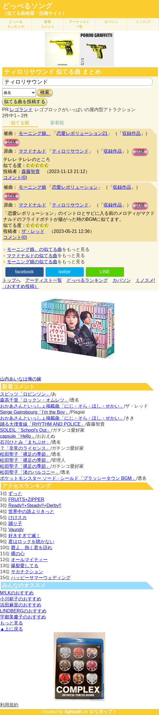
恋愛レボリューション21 (82, 133)
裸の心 (18, 553)
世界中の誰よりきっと (31, 511)
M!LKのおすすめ (17, 592)
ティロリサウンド (70, 151)
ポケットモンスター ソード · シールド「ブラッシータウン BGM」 (68, 478)
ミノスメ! (142, 22)
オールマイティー (29, 559)
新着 (48, 24)
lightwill (73, 711)
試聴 (11, 142)
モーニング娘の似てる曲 (32, 261)
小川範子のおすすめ (20, 598)
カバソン (111, 22)
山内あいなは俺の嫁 (20, 378)
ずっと (15, 493)
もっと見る (11, 622)
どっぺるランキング (87, 280)
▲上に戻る (11, 628)
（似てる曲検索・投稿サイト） (34, 13)
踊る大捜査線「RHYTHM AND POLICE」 (42, 424)
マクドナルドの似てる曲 (32, 255)
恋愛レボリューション (75, 187)
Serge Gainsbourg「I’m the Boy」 (34, 412)
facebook (24, 271)
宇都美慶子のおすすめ (23, 616)
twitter (65, 271)
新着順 (57, 122)
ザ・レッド (33, 231)
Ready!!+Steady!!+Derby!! (34, 505)
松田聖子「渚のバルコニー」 (30, 472)
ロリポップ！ (103, 711)
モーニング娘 (32, 187)
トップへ (11, 280)
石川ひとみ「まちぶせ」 (25, 442)
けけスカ (17, 517)
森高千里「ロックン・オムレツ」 (34, 400)
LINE (105, 271)
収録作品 (131, 133)
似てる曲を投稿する (24, 101)
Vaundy (16, 529)
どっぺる (15, 24)
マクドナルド (32, 151)
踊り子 (15, 523)
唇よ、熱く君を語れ (31, 547)
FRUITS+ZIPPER (26, 499)
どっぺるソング (27, 6)
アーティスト (79, 24)
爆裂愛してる (24, 565)
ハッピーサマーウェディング (41, 577)
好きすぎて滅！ (24, 535)
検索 (44, 92)
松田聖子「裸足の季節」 (25, 454)
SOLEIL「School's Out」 (25, 430)
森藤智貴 (31, 171)
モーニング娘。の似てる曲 (34, 249)
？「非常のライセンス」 (25, 448)
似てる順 (20, 122)
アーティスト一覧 (43, 280)
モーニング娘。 (35, 133)
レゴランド (21, 109)
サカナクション (27, 571)
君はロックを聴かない (31, 541)
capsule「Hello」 (18, 436)
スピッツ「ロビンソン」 (25, 394)
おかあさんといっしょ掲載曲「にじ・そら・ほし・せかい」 (62, 406)
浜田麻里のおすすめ (20, 604)
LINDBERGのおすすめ (23, 610)
